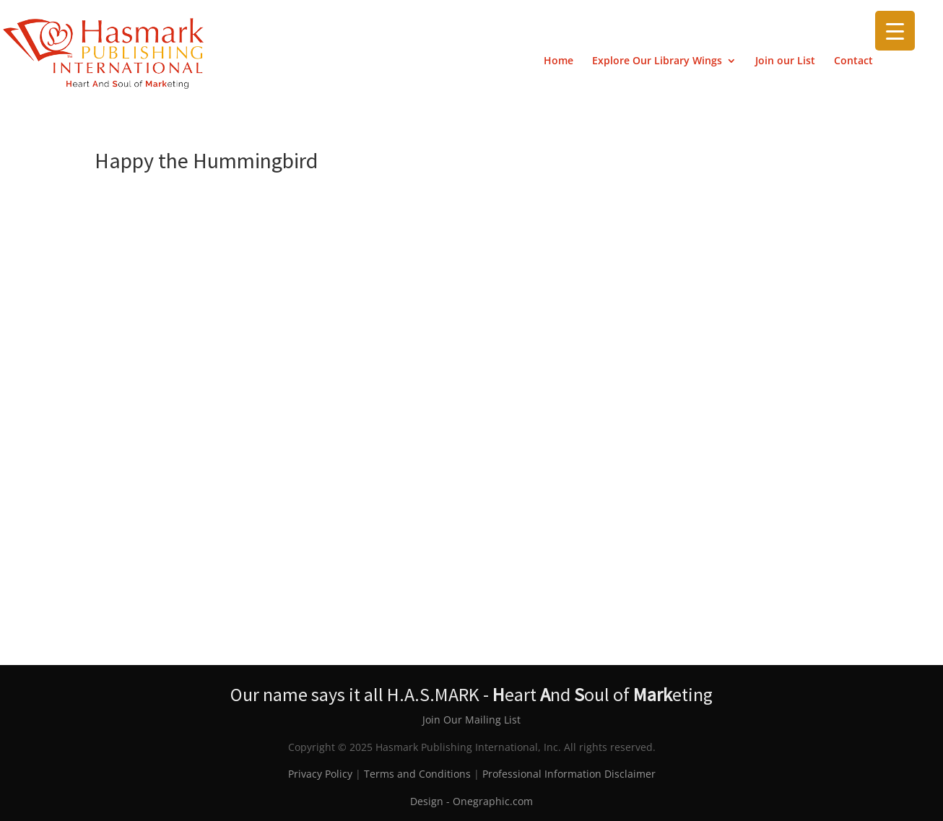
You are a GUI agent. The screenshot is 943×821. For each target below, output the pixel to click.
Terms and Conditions (417, 774)
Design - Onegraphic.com (471, 801)
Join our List (785, 61)
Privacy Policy (320, 774)
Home (558, 61)
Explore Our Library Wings (657, 61)
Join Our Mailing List (471, 719)
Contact (853, 61)
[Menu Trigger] (895, 31)
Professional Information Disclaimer (569, 774)
